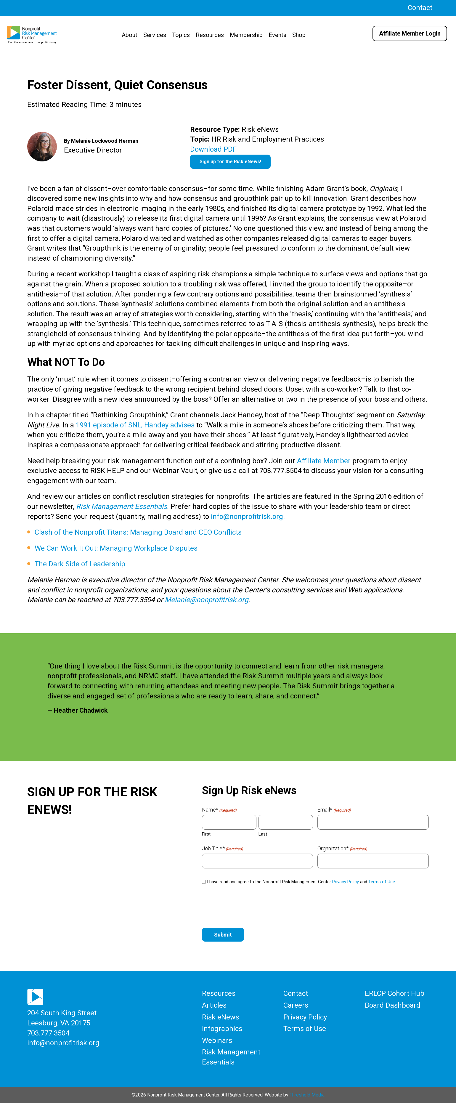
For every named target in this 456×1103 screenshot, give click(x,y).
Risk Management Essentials (121, 506)
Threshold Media (307, 1094)
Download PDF (213, 149)
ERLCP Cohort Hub (394, 993)
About (129, 35)
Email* (334, 810)
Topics (181, 35)
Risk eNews (220, 1017)
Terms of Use (304, 1029)
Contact (420, 8)
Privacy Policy (345, 881)
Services (154, 35)
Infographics (222, 1029)
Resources (210, 35)
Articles (214, 1005)
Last (262, 834)
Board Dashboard (392, 1005)
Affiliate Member (324, 461)
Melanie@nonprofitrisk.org (206, 600)
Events (277, 35)
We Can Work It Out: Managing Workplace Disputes (116, 548)
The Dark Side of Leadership (80, 564)
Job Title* (222, 848)
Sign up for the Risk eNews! (230, 161)
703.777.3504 (48, 1033)
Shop (299, 35)
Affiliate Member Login (410, 33)
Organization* (342, 848)
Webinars (217, 1040)
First (206, 834)
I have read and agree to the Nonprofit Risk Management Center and (301, 881)
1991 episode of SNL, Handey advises (135, 425)
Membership (246, 35)
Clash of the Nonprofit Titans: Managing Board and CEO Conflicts (138, 532)
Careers (295, 1005)
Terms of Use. (382, 881)
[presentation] (247, 906)
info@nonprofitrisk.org (247, 516)
